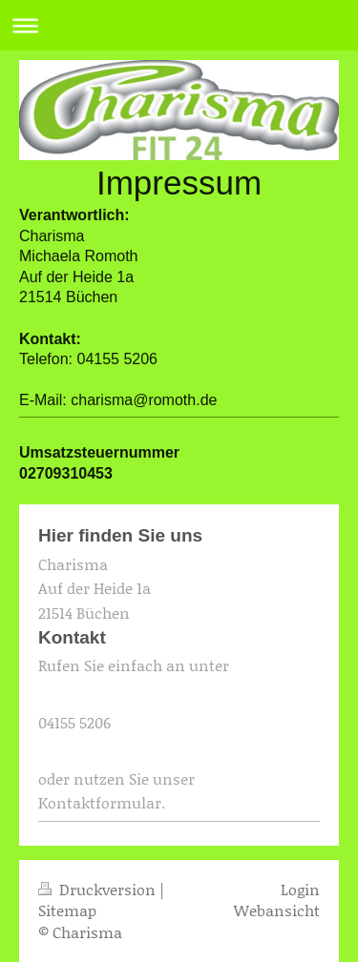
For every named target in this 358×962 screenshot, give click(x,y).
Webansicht (277, 910)
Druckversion (98, 889)
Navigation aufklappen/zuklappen (179, 25)
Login (300, 889)
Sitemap (67, 910)
